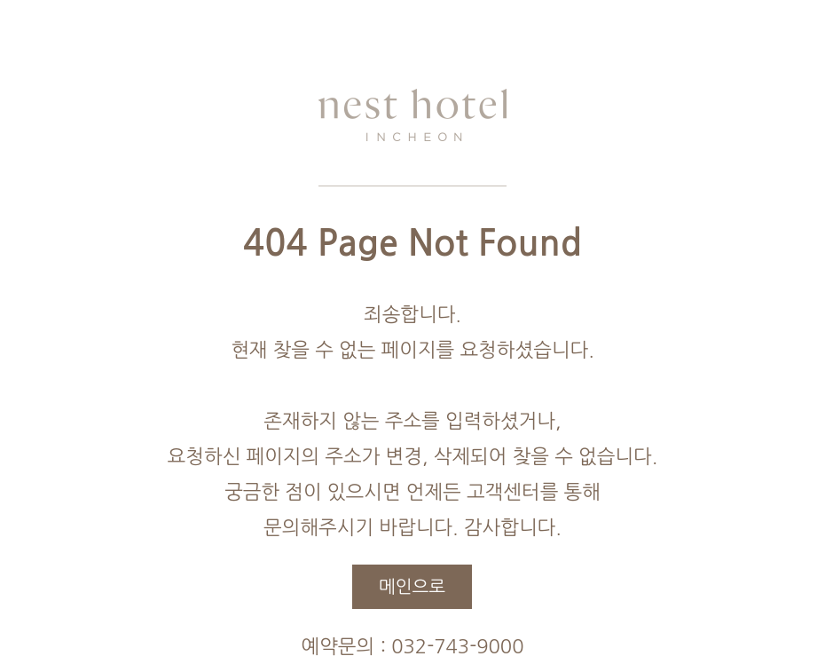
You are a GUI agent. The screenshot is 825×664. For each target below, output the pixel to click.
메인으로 (412, 587)
